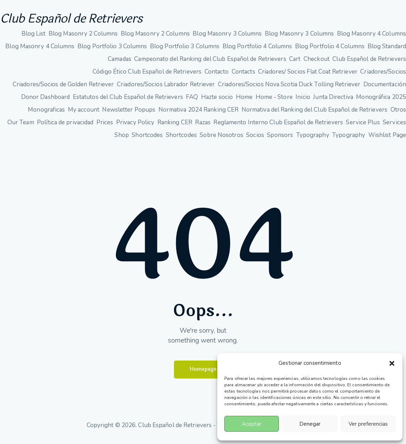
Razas (203, 126)
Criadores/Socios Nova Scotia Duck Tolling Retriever (289, 88)
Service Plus (363, 126)
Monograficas (46, 114)
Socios (255, 139)
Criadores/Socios (383, 75)
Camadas (119, 63)
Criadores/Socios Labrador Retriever (166, 88)
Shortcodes (147, 139)
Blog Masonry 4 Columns (371, 37)
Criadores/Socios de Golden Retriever (63, 88)
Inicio (302, 101)
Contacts (243, 75)
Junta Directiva (333, 101)
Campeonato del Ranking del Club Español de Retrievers (210, 63)
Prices (104, 126)
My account (83, 114)
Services (394, 126)
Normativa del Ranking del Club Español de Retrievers (314, 114)
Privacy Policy (135, 126)
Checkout (317, 63)
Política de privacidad (65, 126)
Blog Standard (387, 50)
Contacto (217, 75)
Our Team (20, 126)
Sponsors (280, 139)
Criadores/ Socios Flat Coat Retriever (307, 75)
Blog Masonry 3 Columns (227, 37)
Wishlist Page (387, 139)
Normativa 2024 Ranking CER (198, 114)
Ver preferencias (368, 423)
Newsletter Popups (128, 114)
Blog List (33, 37)
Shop (121, 139)
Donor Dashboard (45, 101)
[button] (391, 363)
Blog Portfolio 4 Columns (257, 50)
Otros (398, 114)
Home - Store (274, 101)
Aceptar (251, 423)
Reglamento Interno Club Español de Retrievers (278, 126)
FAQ (192, 101)
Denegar (309, 423)
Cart (294, 63)
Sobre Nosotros (221, 139)
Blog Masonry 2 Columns (83, 37)
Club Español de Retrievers (91, 21)
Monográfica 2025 (381, 101)
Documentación (384, 88)
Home (244, 101)
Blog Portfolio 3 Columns (112, 50)
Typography (312, 139)
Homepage (203, 374)
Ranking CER (174, 126)
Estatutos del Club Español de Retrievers (128, 101)
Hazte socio (217, 101)
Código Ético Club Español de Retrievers (147, 75)
